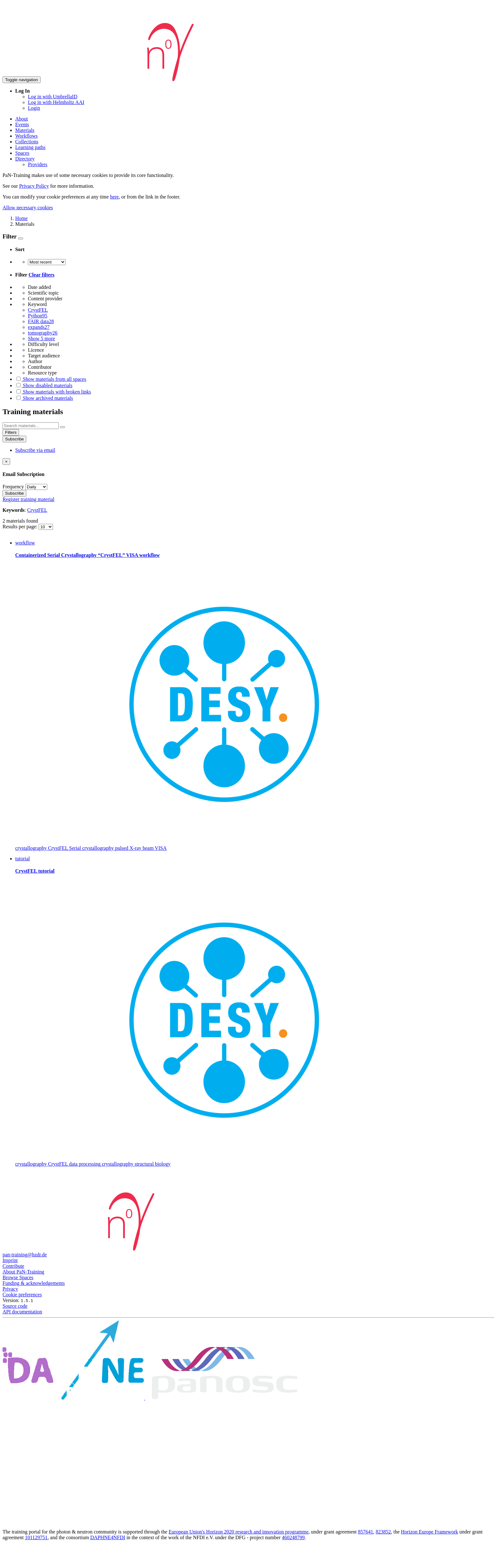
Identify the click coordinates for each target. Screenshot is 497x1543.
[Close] (6, 461)
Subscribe (14, 439)
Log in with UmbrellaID (52, 96)
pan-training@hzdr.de (25, 1254)
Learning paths (30, 147)
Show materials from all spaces (50, 379)
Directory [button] (25, 158)
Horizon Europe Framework (429, 1531)
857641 (365, 1531)
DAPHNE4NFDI (107, 1537)
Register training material (29, 499)
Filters (10, 432)
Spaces (22, 153)
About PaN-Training (23, 1271)
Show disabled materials (43, 385)
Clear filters (42, 274)
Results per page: (21, 526)
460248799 (293, 1537)
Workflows (26, 136)
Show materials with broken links (53, 391)
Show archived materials (44, 398)
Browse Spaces (18, 1277)
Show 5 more (41, 338)
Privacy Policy (34, 186)
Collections (26, 141)
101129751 (36, 1537)
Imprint (10, 1260)
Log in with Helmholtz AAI (56, 102)
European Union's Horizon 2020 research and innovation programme (238, 1531)
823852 (383, 1531)
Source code (15, 1306)
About (21, 118)
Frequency (13, 486)
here (114, 196)
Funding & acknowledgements (34, 1283)
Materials (24, 130)
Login (34, 108)
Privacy (10, 1289)
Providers (37, 164)
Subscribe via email (35, 450)
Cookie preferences (22, 1294)
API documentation (22, 1311)
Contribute (13, 1266)
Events (22, 124)
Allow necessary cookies (28, 207)
